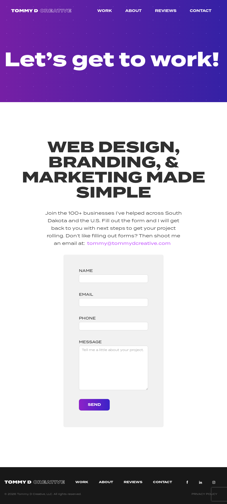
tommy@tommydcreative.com (129, 245)
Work (104, 11)
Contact (200, 11)
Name (86, 270)
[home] (41, 11)
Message (90, 341)
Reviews (165, 11)
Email (86, 294)
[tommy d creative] (34, 482)
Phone (87, 318)
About (133, 11)
